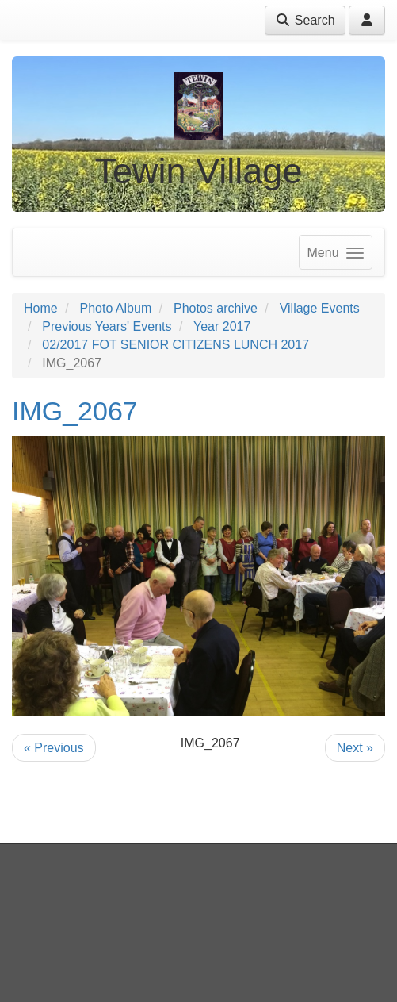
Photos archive (216, 308)
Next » (355, 747)
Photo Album (115, 308)
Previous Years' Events (106, 326)
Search (304, 20)
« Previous (54, 747)
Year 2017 (221, 326)
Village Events (320, 308)
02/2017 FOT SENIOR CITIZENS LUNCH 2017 (175, 344)
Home (41, 308)
